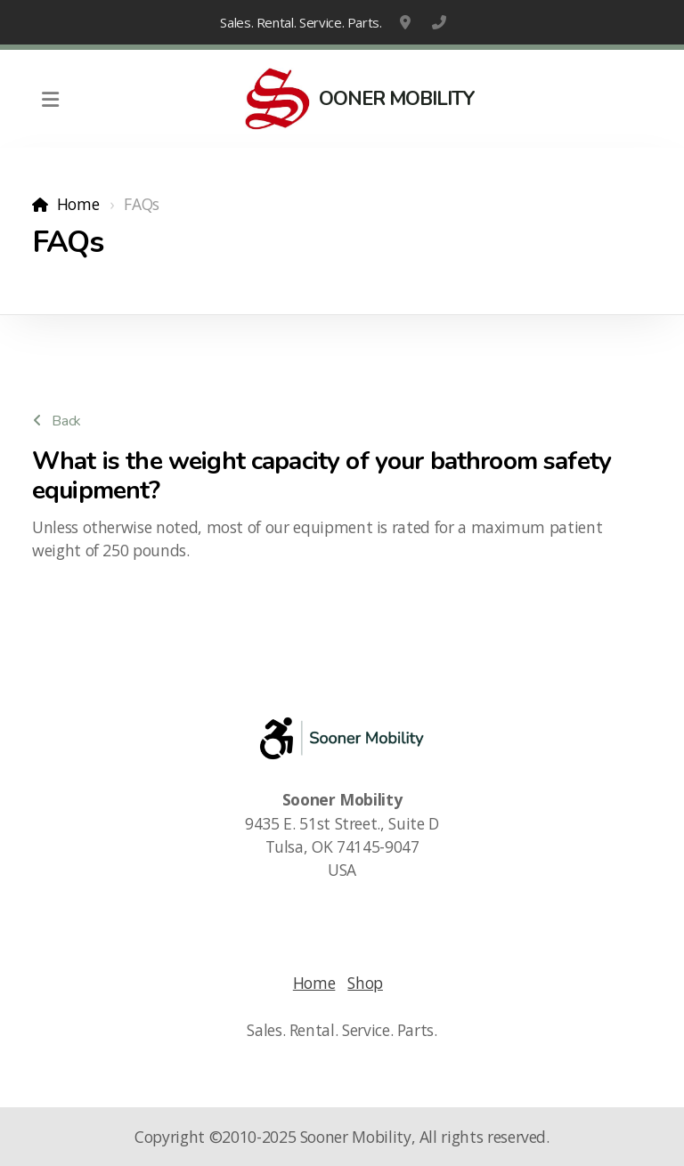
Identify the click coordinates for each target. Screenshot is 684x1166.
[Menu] (50, 99)
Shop (365, 982)
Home (78, 204)
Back (57, 421)
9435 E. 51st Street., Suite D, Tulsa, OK (407, 22)
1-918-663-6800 (439, 22)
